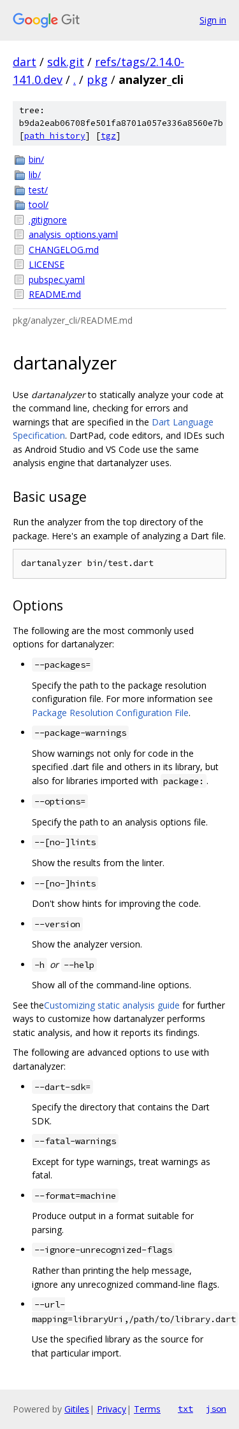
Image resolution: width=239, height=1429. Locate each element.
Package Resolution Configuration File (110, 713)
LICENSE (46, 264)
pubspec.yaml (57, 279)
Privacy (111, 1409)
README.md (55, 294)
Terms (147, 1409)
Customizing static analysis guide (112, 1005)
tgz (108, 135)
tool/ (38, 204)
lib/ (35, 175)
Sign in (212, 20)
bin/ (36, 159)
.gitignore (48, 220)
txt (185, 1408)
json (216, 1408)
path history (54, 135)
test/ (38, 190)
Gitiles (76, 1409)
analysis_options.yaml (73, 234)
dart (24, 61)
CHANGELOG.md (64, 250)
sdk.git (65, 61)
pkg (97, 79)
